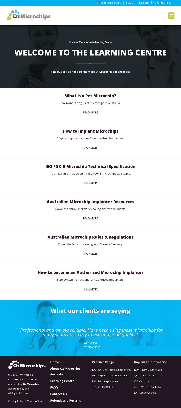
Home (72, 42)
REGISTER (144, 2)
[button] (171, 15)
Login (129, 2)
